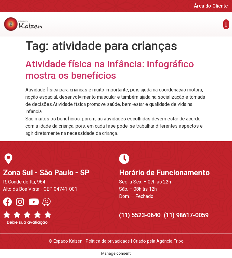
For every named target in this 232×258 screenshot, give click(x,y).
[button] (226, 24)
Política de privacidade (108, 241)
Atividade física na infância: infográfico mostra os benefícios (109, 69)
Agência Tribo (170, 241)
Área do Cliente (211, 6)
